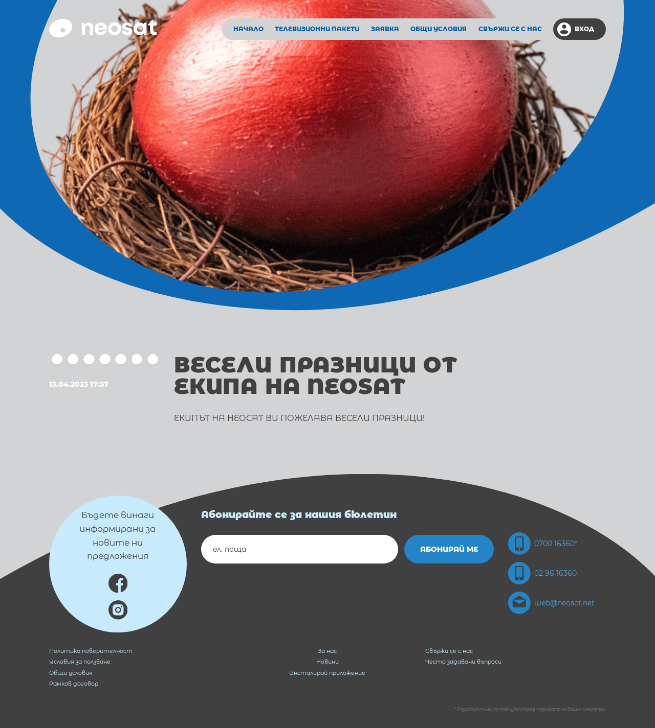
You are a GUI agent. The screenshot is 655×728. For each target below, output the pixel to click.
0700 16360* (542, 543)
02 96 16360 (542, 573)
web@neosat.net (551, 603)
